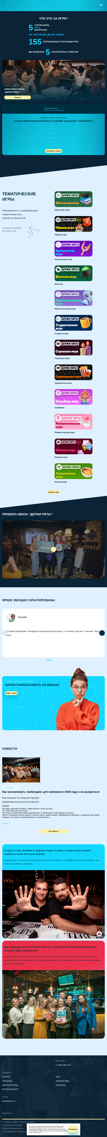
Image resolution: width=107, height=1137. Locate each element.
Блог (58, 1077)
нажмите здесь (37, 1132)
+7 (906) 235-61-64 (63, 1065)
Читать (6, 824)
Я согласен (73, 1129)
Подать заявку (11, 693)
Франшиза (7, 1081)
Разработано (7, 1113)
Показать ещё (53, 492)
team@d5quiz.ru (8, 1101)
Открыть (17, 97)
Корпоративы (62, 1081)
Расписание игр (10, 1089)
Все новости (53, 831)
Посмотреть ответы (53, 151)
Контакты (60, 1085)
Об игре (6, 1077)
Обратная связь (10, 1085)
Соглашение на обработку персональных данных (18, 1122)
